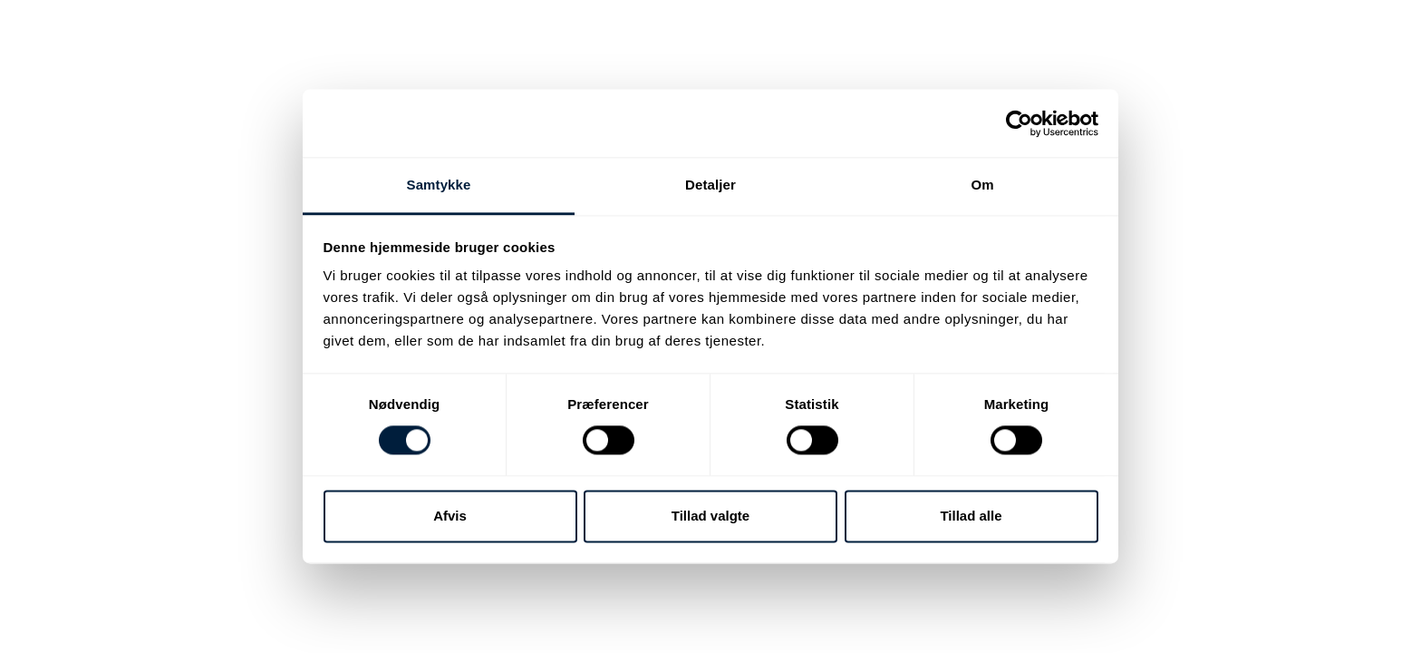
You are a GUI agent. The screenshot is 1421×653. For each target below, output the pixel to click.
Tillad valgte (710, 515)
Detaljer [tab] (710, 184)
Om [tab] (982, 184)
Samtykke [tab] (439, 184)
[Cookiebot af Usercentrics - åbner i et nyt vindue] (1019, 123)
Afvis (450, 515)
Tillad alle (970, 515)
